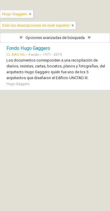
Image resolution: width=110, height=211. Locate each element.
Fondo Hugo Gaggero (28, 48)
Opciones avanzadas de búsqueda (55, 37)
